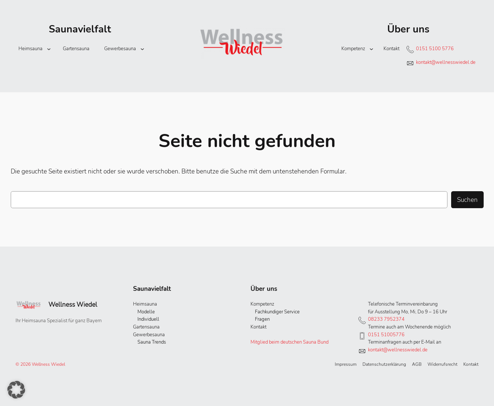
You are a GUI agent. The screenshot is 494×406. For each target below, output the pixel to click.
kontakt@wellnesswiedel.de (446, 62)
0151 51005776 (386, 334)
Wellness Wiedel (72, 304)
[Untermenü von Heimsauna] (49, 49)
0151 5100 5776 (435, 48)
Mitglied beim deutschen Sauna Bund (289, 342)
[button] (16, 390)
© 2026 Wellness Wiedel (40, 364)
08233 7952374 (386, 319)
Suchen (467, 199)
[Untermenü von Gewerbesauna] (142, 49)
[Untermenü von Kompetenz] (371, 49)
